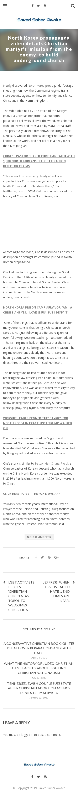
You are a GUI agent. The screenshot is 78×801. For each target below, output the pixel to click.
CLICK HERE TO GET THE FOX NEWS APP (31, 494)
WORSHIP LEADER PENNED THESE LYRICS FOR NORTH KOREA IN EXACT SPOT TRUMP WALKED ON (37, 423)
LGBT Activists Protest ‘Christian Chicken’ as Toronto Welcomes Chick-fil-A (21, 596)
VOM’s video (12, 504)
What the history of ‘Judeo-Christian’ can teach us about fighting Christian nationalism (39, 668)
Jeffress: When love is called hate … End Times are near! (56, 591)
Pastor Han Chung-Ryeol (51, 463)
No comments (39, 537)
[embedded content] (39, 224)
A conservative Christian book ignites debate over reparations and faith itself (39, 648)
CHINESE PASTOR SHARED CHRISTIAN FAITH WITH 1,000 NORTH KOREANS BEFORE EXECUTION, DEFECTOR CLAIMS (39, 161)
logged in (27, 735)
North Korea (36, 85)
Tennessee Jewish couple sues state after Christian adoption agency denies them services (39, 688)
